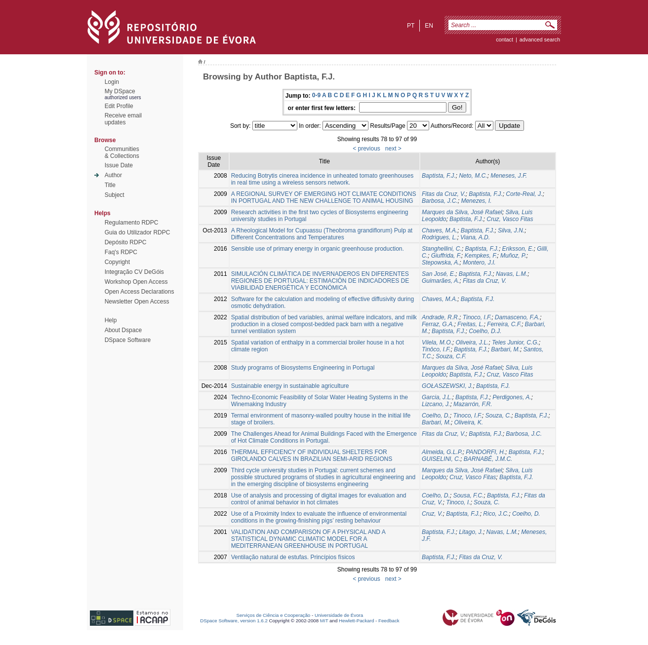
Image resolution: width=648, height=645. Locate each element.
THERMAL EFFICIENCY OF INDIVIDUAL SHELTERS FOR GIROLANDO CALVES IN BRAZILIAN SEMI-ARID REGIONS (312, 455)
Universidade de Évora (339, 615)
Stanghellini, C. (442, 248)
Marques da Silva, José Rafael (462, 212)
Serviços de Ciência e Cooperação (274, 615)
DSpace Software (128, 340)
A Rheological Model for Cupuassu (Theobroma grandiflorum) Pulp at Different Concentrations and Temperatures (322, 234)
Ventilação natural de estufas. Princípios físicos (293, 557)
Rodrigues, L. (439, 237)
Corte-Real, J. (524, 193)
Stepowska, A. (440, 262)
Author (113, 175)
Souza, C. (498, 415)
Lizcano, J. (436, 404)
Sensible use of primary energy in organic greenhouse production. (317, 248)
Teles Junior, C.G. (515, 342)
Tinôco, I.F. (436, 349)
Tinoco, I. (458, 502)
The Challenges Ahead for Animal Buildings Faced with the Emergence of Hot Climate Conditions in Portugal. (324, 437)
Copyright (117, 262)
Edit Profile (119, 106)
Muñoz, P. (513, 255)
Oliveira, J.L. (472, 342)
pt (410, 25)
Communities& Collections (122, 152)
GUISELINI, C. (441, 458)
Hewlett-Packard (356, 620)
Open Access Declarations (139, 291)
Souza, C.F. (451, 356)
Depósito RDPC (126, 242)
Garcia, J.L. (437, 397)
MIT (324, 620)
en (429, 25)
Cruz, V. (432, 513)
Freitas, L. (470, 324)
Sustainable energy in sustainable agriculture (290, 385)
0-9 (316, 95)
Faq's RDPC (121, 252)
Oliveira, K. (468, 422)
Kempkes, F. (481, 255)
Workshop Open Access (136, 281)
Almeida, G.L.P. (442, 452)
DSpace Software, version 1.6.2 (234, 620)
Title (110, 185)
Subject (114, 194)
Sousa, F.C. (468, 495)
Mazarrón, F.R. (472, 404)
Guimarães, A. (440, 280)
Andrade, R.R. (440, 317)
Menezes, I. (476, 200)
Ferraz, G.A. (438, 324)
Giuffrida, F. (446, 255)
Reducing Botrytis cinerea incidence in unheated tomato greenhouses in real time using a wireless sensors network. (322, 179)
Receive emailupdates (123, 119)
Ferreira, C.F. (504, 324)
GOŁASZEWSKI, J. (447, 385)
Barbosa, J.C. (440, 200)
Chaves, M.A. (439, 230)
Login (112, 81)
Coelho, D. (436, 415)
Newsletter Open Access (137, 301)
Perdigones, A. (511, 397)
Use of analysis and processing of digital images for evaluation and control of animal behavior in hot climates (318, 499)
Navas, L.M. (511, 273)
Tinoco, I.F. (477, 317)
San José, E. (438, 273)
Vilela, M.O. (437, 342)
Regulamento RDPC (132, 222)
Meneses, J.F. (508, 175)
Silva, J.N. (511, 230)
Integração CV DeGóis (134, 271)
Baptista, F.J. (438, 175)
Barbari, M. (505, 349)
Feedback (389, 620)
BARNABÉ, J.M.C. (488, 458)
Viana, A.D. (475, 237)
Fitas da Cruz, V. (443, 193)
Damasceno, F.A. (517, 317)
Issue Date (119, 165)
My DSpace (120, 91)
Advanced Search (540, 39)
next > (393, 148)
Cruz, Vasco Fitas (509, 219)
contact (504, 39)
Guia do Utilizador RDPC (137, 232)
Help (111, 320)
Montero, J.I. (479, 262)
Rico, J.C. (496, 513)
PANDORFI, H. (485, 452)
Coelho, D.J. (485, 331)
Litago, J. (471, 532)
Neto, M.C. (473, 175)
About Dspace (123, 330)
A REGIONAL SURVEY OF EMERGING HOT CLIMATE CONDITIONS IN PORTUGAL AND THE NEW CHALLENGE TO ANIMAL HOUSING (323, 197)
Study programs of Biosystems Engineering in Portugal (303, 367)
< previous (366, 148)
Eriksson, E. (518, 248)
